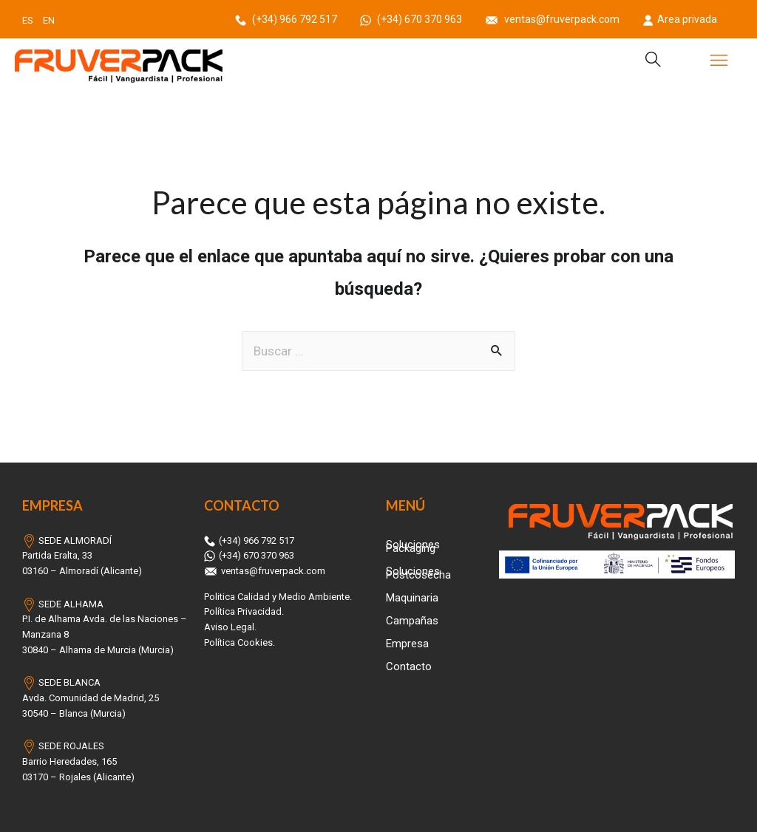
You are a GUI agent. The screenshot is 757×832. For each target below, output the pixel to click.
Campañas (412, 620)
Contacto (409, 666)
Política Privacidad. (244, 611)
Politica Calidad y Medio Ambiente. (278, 596)
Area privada (679, 19)
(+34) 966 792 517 (287, 19)
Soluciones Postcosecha (418, 573)
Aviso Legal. (230, 626)
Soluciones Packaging (413, 546)
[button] (719, 62)
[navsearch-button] (647, 61)
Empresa (407, 643)
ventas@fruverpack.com (553, 19)
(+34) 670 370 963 (412, 19)
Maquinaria (412, 597)
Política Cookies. (239, 642)
